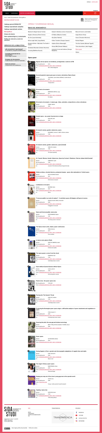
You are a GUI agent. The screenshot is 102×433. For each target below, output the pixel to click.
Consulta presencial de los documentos (12, 54)
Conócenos (14, 13)
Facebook (79, 412)
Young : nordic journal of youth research (57, 384)
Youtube (79, 415)
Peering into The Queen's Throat (45, 295)
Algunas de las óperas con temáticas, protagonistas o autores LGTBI (55, 61)
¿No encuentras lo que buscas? (14, 49)
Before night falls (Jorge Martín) (36, 40)
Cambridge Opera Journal (53, 260)
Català (88, 2)
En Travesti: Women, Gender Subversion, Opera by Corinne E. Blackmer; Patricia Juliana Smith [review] (64, 158)
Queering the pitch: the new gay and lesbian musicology (51, 322)
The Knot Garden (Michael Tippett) (84, 43)
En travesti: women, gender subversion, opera (48, 130)
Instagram (79, 421)
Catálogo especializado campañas (13, 26)
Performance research (53, 179)
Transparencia (62, 417)
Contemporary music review (54, 317)
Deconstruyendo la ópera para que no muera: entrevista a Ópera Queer (55, 75)
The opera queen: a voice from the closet (47, 253)
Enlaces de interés (9, 34)
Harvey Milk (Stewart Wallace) (59, 46)
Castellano (95, 2)
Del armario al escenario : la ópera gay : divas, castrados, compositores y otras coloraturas (61, 102)
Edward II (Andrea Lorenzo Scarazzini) (62, 32)
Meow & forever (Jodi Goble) (83, 32)
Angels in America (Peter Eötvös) (36, 34)
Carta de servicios (10, 64)
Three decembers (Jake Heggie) (84, 46)
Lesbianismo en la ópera (43, 184)
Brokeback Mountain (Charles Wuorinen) (38, 47)
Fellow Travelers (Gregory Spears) (60, 40)
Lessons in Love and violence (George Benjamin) (62, 50)
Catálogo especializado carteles (13, 29)
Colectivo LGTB (43, 382)
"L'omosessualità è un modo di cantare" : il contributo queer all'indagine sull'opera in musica (61, 198)
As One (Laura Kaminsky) (34, 37)
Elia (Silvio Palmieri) (57, 37)
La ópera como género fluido (44, 240)
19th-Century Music (52, 397)
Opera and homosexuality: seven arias (46, 212)
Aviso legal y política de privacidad (19, 427)
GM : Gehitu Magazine (53, 67)
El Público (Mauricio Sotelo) (59, 34)
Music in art (50, 358)
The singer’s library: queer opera (45, 363)
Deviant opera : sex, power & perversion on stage (49, 116)
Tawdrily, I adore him (41, 390)
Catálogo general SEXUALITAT (12, 24)
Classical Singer (51, 371)
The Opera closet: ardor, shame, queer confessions (50, 226)
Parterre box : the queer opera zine (46, 280)
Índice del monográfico (37, 28)
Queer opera (39, 336)
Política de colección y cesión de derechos (13, 39)
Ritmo (49, 192)
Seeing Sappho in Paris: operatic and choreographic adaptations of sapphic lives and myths (61, 351)
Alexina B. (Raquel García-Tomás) (36, 32)
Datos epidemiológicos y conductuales (15, 36)
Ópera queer (79, 49)
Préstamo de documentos (12, 59)
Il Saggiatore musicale (53, 205)
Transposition (51, 82)
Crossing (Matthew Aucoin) (35, 50)
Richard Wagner (80, 40)
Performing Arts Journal (53, 274)
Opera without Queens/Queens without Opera (48, 266)
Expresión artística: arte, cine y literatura (50, 65)
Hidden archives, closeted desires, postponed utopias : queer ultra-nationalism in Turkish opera (62, 172)
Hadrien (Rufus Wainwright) (59, 43)
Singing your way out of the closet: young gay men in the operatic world (55, 376)
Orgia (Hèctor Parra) (81, 34)
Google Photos (81, 418)
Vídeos (77, 52)
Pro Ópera (50, 97)
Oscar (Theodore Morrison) (83, 37)
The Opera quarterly (52, 152)
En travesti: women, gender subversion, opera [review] (51, 144)
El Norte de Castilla (52, 247)
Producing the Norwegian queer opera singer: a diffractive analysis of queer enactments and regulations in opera (65, 309)
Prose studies (51, 234)
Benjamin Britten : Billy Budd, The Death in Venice (38, 44)
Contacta (95, 10)
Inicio (7, 13)
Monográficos (22, 17)
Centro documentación (27, 13)
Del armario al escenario (43, 89)
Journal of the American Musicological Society (58, 165)
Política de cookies (33, 427)
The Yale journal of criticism (54, 219)
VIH (90, 13)
